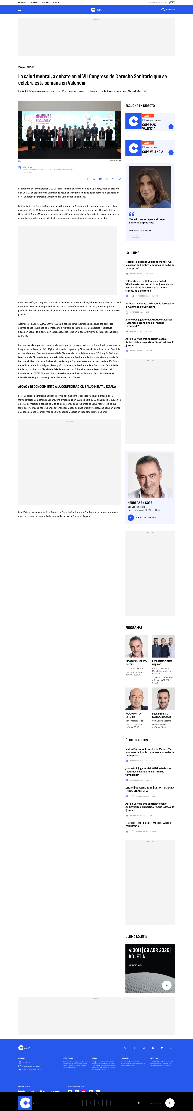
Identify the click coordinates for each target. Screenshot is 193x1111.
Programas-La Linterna (133, 716)
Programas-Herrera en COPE (136, 663)
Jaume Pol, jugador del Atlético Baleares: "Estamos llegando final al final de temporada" (148, 323)
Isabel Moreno (27, 168)
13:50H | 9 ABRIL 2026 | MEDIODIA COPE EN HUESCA (148, 825)
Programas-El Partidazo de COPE (161, 716)
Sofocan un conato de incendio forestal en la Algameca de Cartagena (150, 306)
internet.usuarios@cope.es (31, 1067)
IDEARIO (94, 1059)
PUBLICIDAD (125, 1059)
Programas (22, 3)
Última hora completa (142, 518)
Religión (56, 3)
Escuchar (171, 127)
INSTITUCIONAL (68, 1059)
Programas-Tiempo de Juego (162, 663)
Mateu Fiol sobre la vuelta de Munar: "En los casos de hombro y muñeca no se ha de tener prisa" (150, 266)
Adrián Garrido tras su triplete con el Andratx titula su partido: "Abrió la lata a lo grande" (149, 343)
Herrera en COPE (140, 503)
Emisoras (45, 3)
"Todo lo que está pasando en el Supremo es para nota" (147, 222)
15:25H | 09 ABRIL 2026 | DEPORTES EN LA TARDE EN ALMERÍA (149, 790)
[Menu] (19, 10)
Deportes (34, 3)
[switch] (96, 1093)
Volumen (139, 1103)
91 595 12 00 (26, 1063)
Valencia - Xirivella (26, 67)
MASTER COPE (154, 1059)
